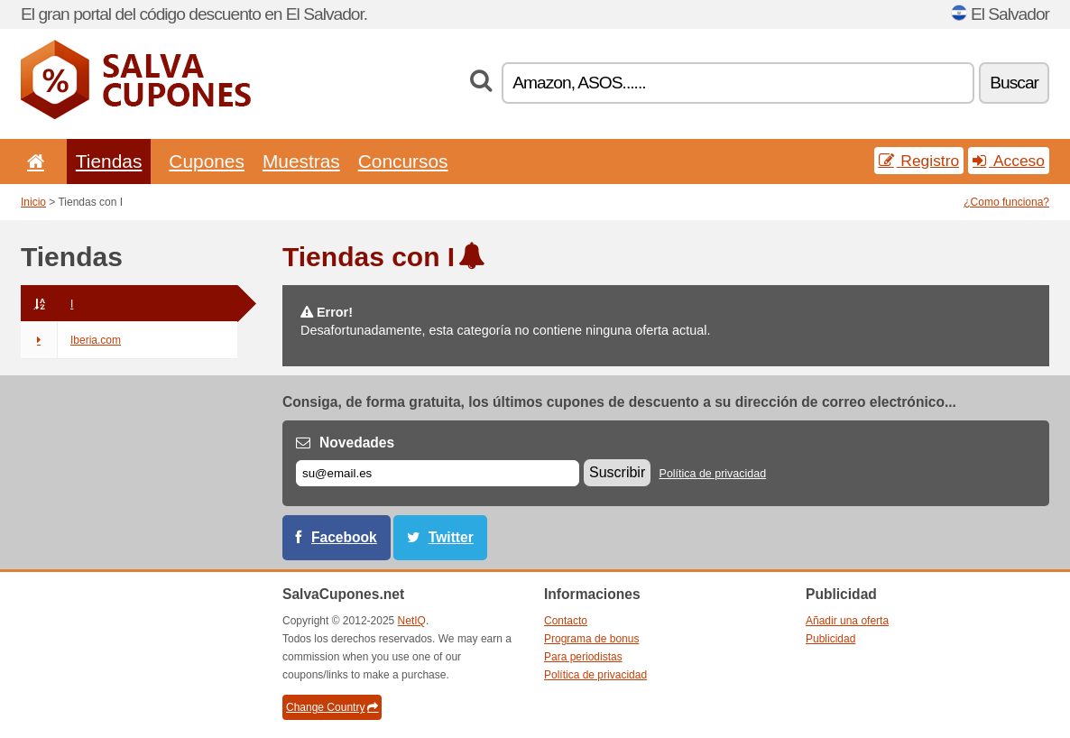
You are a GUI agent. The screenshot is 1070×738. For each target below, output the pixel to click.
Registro (919, 161)
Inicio (33, 202)
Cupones (206, 161)
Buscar (1014, 82)
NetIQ (412, 620)
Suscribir (617, 472)
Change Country (332, 707)
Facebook (344, 537)
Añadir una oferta (847, 620)
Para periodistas (583, 656)
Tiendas (109, 161)
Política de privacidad (713, 473)
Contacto (565, 620)
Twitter (451, 537)
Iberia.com (71, 340)
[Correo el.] (437, 473)
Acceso (1009, 161)
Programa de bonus (591, 638)
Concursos (403, 161)
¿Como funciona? (1006, 202)
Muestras (301, 161)
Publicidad (830, 638)
